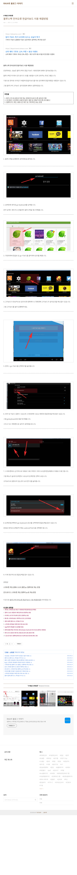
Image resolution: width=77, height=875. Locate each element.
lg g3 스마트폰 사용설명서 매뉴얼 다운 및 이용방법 (17, 693)
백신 (66, 839)
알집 (52, 827)
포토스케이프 (44, 839)
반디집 (42, 824)
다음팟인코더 (54, 815)
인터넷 (60, 839)
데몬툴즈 (43, 830)
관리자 (45, 872)
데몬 (54, 821)
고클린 (42, 821)
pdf (50, 830)
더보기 (41, 848)
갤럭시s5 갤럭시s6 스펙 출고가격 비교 (14, 688)
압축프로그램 (56, 836)
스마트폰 (12, 683)
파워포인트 (43, 815)
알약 (67, 815)
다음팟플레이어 (44, 836)
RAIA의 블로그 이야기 (13, 3)
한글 (62, 815)
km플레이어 (44, 833)
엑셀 (62, 830)
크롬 (48, 824)
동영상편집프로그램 (63, 833)
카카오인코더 (60, 842)
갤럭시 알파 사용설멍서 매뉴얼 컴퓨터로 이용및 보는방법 (19, 691)
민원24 (69, 842)
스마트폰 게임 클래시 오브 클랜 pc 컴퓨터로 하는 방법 (18, 695)
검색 (35, 859)
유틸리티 (66, 821)
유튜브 (68, 827)
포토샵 (49, 818)
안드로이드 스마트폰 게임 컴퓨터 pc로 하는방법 (16, 700)
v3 (62, 824)
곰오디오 (55, 824)
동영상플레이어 (67, 836)
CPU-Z (51, 842)
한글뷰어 (43, 842)
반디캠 (56, 818)
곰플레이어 (60, 827)
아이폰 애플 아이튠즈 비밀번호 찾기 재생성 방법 (16, 702)
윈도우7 (56, 830)
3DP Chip (64, 818)
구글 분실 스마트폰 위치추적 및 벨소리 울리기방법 (17, 686)
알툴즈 (53, 839)
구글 (41, 845)
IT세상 (6, 683)
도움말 (42, 818)
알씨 (48, 821)
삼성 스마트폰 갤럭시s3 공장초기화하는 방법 (16, 697)
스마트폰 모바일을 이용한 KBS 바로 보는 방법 (16, 704)
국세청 (53, 833)
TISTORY (38, 872)
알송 (59, 821)
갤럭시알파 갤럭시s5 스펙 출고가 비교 (14, 706)
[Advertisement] (38, 45)
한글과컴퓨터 (44, 827)
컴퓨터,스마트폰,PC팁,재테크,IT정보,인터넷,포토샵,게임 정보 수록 (26, 781)
